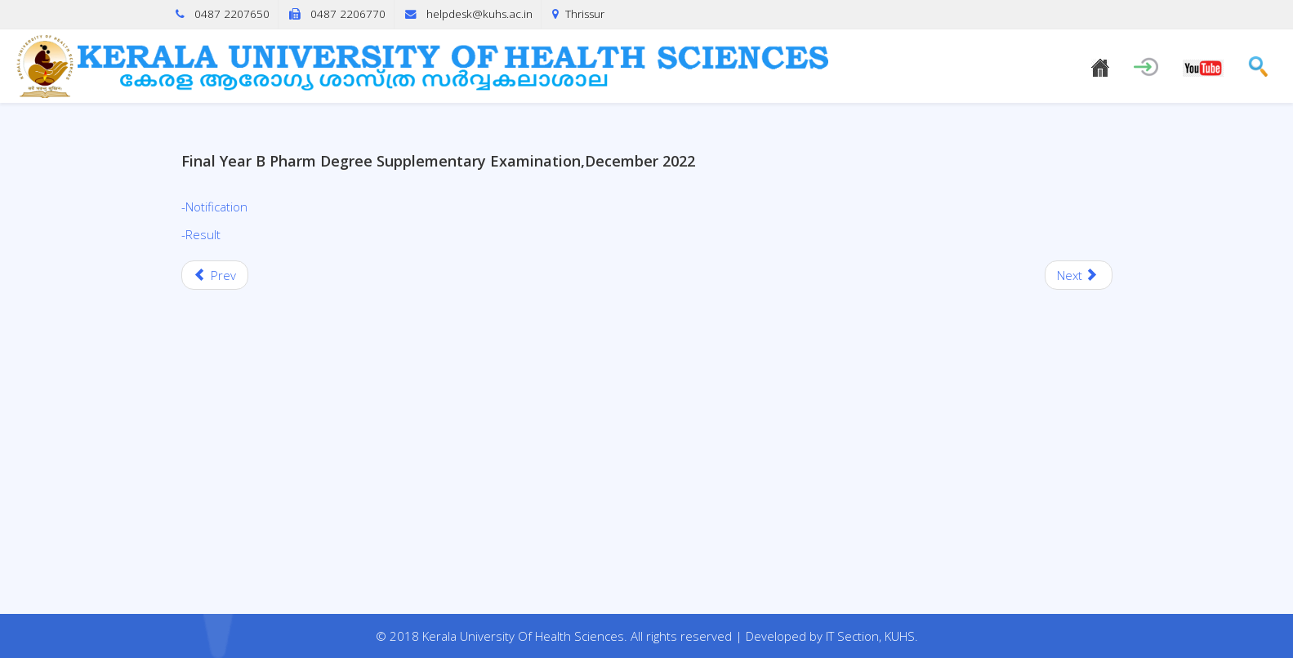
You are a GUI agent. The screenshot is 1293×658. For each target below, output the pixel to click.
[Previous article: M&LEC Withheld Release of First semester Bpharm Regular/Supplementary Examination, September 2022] (215, 275)
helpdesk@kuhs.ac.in (479, 14)
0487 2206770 (348, 14)
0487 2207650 (232, 14)
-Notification (214, 206)
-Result (201, 234)
